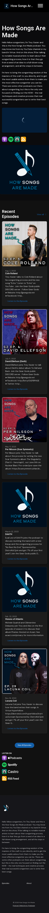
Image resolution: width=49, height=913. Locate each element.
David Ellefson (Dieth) (16, 361)
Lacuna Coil (11, 701)
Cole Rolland (11, 273)
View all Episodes (24, 745)
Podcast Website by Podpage (24, 906)
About (29, 883)
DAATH (8, 534)
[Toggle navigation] (40, 6)
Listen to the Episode (16, 301)
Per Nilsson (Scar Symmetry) (19, 449)
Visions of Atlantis (14, 619)
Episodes (5, 883)
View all (42, 214)
